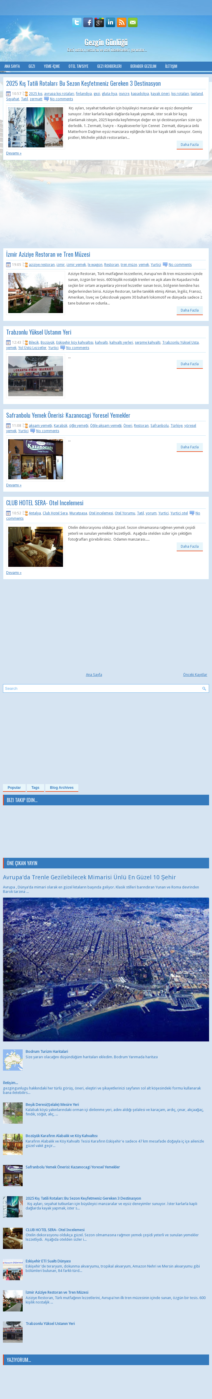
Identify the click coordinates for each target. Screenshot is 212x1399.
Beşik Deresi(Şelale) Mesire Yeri (52, 1104)
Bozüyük (47, 342)
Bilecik (34, 342)
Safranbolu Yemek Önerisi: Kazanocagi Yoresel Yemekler (68, 415)
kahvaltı (101, 342)
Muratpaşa (78, 513)
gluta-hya (109, 94)
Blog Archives (62, 788)
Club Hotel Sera (55, 513)
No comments (61, 99)
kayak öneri (160, 94)
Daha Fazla (190, 145)
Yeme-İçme (52, 66)
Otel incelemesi (101, 513)
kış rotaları (180, 94)
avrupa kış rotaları (59, 94)
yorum (151, 513)
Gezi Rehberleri (109, 66)
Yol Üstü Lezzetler (32, 348)
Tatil (24, 99)
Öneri (127, 426)
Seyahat (12, 99)
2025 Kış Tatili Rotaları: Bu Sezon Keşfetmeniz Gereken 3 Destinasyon (83, 83)
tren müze (129, 265)
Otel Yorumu (125, 513)
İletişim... (10, 1083)
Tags (35, 788)
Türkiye (176, 426)
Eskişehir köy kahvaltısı (74, 342)
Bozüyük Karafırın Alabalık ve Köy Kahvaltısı (61, 1136)
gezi (97, 94)
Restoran (111, 265)
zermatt (36, 99)
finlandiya (84, 94)
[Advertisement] (52, 205)
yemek (144, 265)
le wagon (95, 265)
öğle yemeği (78, 426)
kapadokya (140, 94)
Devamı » (13, 153)
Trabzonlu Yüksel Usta (180, 342)
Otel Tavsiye (78, 66)
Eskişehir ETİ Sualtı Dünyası (48, 1261)
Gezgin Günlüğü (106, 42)
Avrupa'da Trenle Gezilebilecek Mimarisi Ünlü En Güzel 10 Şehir (89, 877)
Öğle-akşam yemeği (106, 426)
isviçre (124, 94)
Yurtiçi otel (179, 513)
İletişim (171, 66)
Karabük (60, 426)
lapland (197, 94)
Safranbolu (159, 426)
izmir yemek (76, 265)
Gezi (32, 66)
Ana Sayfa (12, 66)
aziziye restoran (42, 265)
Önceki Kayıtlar (195, 675)
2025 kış (35, 94)
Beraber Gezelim (143, 66)
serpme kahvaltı (147, 342)
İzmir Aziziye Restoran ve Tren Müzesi (48, 254)
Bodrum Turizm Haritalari (47, 1051)
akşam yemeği (40, 426)
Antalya (35, 513)
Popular (14, 788)
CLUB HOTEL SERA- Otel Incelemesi (44, 503)
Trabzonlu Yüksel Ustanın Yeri (38, 332)
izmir (61, 265)
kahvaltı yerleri (121, 342)
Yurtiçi (156, 265)
